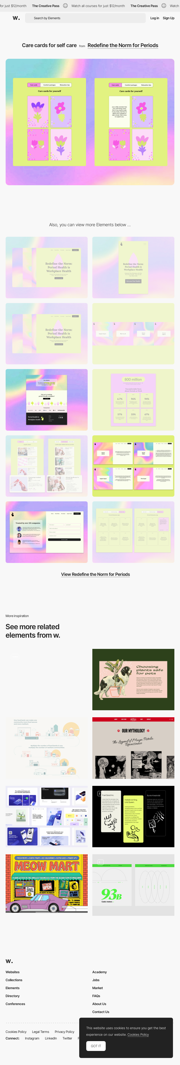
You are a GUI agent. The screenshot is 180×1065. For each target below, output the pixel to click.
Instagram (32, 1038)
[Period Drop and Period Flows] (47, 334)
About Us (99, 1004)
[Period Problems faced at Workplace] (133, 400)
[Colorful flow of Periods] (133, 334)
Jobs (95, 980)
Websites (12, 972)
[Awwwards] (16, 18)
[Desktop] (47, 267)
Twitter (67, 1038)
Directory (13, 996)
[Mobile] (133, 267)
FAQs (96, 996)
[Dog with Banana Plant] (133, 679)
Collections (14, 980)
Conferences (15, 1004)
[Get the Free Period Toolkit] (47, 532)
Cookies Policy (16, 1032)
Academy (99, 972)
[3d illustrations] (47, 816)
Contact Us (100, 1012)
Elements (12, 988)
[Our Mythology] (133, 748)
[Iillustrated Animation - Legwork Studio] (47, 678)
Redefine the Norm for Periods (123, 45)
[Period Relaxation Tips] (133, 532)
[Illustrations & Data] (133, 885)
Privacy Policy (64, 1032)
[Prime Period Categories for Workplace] (133, 466)
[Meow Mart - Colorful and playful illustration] (47, 883)
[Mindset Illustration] (133, 816)
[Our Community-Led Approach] (47, 748)
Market (97, 988)
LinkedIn (51, 1038)
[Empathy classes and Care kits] (47, 466)
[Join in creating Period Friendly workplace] (47, 400)
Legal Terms (40, 1032)
